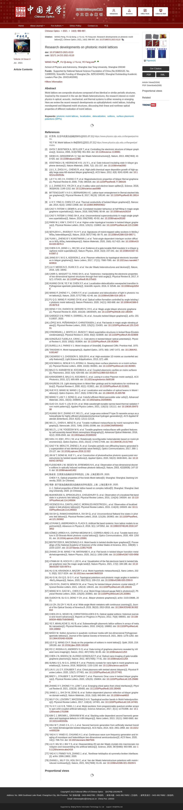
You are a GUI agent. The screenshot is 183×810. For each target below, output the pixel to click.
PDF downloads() (152, 85)
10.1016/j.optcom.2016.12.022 (75, 451)
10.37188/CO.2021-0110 (110, 39)
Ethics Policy (75, 26)
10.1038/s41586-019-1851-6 (111, 295)
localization (85, 116)
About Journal (37, 26)
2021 (65, 31)
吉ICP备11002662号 (114, 792)
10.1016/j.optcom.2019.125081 (72, 538)
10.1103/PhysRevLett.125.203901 (114, 594)
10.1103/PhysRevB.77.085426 (111, 182)
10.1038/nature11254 (117, 659)
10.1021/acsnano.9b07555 (81, 740)
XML (162, 75)
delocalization (99, 116)
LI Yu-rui (77, 62)
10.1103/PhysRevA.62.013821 (114, 386)
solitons (111, 116)
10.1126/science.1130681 (108, 152)
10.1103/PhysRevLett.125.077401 (105, 672)
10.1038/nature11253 (116, 652)
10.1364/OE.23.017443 (121, 442)
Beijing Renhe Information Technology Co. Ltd (87, 807)
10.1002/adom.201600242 (83, 435)
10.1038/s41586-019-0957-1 (122, 234)
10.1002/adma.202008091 (99, 400)
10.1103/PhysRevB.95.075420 (81, 279)
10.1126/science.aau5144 (115, 665)
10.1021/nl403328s (58, 721)
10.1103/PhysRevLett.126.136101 (115, 587)
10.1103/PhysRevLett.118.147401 (121, 702)
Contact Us (93, 26)
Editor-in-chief (161, 12)
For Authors (57, 26)
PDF (149, 75)
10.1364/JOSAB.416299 (61, 638)
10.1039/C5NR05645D (112, 425)
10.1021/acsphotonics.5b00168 (99, 379)
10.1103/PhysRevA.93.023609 (123, 335)
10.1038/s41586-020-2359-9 (118, 580)
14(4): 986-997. (78, 31)
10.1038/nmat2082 (117, 165)
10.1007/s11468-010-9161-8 (103, 373)
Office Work (145, 12)
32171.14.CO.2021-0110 (62, 55)
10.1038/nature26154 (120, 211)
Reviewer (129, 12)
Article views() (151, 82)
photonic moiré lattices (67, 116)
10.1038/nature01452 (66, 470)
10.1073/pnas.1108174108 (79, 548)
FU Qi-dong (66, 62)
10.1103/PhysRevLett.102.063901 (119, 366)
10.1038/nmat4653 (120, 695)
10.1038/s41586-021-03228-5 (121, 763)
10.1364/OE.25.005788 (114, 393)
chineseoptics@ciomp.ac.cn (85, 799)
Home (21, 26)
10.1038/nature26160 (115, 218)
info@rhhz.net (117, 807)
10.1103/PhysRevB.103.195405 (105, 688)
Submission (114, 12)
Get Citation (155, 68)
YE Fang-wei (88, 62)
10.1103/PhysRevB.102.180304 (117, 312)
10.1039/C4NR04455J (94, 205)
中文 (106, 26)
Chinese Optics (52, 31)
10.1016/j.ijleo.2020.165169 (75, 645)
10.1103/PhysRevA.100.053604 (103, 341)
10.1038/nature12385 (70, 159)
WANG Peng (51, 62)
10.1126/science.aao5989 (88, 188)
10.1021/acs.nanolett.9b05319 (88, 573)
